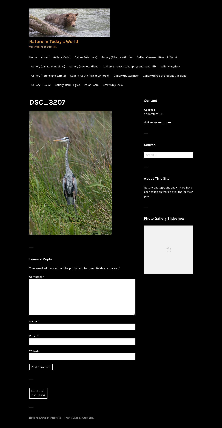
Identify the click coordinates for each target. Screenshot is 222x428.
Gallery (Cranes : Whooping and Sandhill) (130, 66)
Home (33, 57)
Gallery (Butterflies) (126, 75)
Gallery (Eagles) (170, 66)
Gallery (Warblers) (86, 57)
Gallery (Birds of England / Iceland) (165, 75)
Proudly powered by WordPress (45, 417)
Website (34, 351)
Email (34, 336)
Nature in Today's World (53, 41)
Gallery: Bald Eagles (67, 85)
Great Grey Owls (113, 85)
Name (34, 321)
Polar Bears (91, 85)
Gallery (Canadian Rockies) (48, 66)
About (45, 57)
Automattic (87, 417)
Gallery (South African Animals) (90, 75)
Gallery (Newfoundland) (84, 66)
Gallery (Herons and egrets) (48, 75)
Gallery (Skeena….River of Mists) (157, 57)
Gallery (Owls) (61, 57)
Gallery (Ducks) (41, 85)
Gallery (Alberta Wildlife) (117, 57)
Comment (36, 276)
